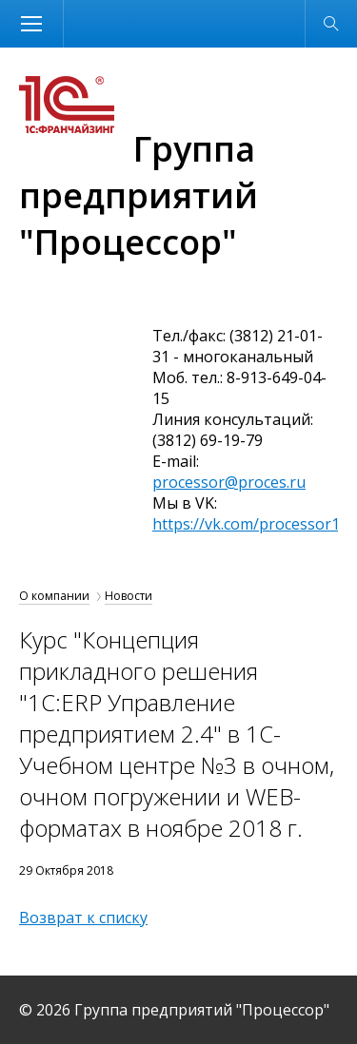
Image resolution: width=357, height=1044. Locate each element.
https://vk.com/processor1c (249, 523)
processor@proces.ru (229, 482)
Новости (128, 596)
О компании (54, 596)
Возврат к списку (83, 917)
